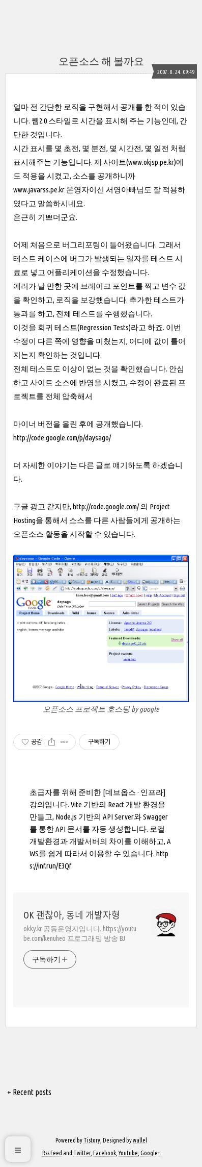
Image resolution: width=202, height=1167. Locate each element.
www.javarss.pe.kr (39, 189)
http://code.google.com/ (106, 506)
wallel (140, 1140)
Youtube (128, 1153)
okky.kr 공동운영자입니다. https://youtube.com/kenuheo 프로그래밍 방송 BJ (79, 933)
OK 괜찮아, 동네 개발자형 (71, 915)
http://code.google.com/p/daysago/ (62, 437)
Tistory (91, 1140)
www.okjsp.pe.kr (151, 162)
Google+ (150, 1153)
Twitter (82, 1153)
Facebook (104, 1153)
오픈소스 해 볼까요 (101, 61)
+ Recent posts (29, 1092)
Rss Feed (52, 1153)
